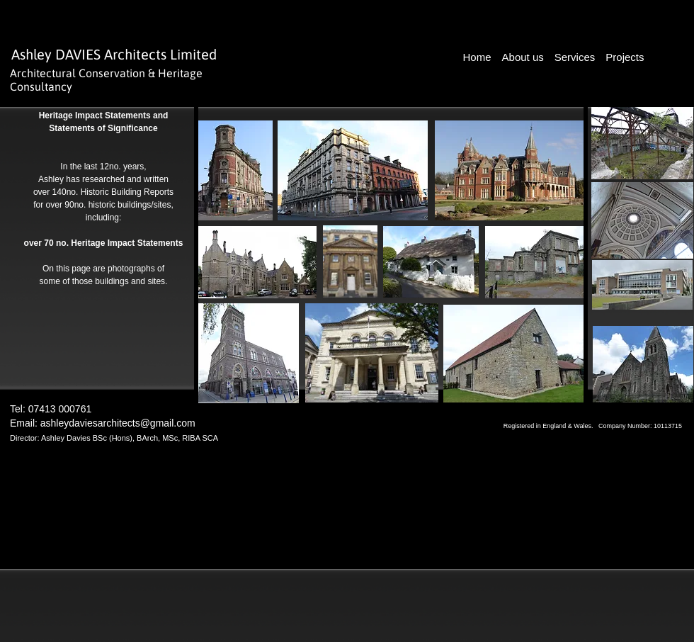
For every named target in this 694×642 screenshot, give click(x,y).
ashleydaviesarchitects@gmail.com (117, 423)
